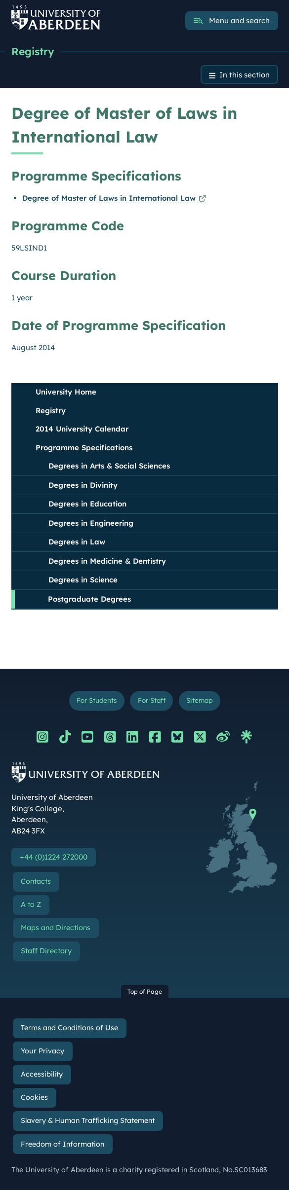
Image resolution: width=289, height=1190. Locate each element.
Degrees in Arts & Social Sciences (109, 465)
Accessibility (42, 1074)
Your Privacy (42, 1050)
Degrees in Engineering (90, 523)
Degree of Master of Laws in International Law (109, 198)
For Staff (151, 700)
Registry (32, 51)
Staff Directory (46, 950)
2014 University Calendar (82, 428)
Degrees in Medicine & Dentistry (107, 561)
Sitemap (199, 700)
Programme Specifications (84, 447)
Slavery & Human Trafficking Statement (88, 1120)
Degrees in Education (87, 503)
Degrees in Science (83, 579)
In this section (244, 74)
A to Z (31, 904)
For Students (97, 700)
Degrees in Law (76, 541)
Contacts (36, 881)
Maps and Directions (55, 927)
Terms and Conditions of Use (69, 1027)
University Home (66, 392)
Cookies (34, 1097)
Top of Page (144, 991)
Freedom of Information (62, 1144)
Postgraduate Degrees (89, 599)
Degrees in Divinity (83, 485)
